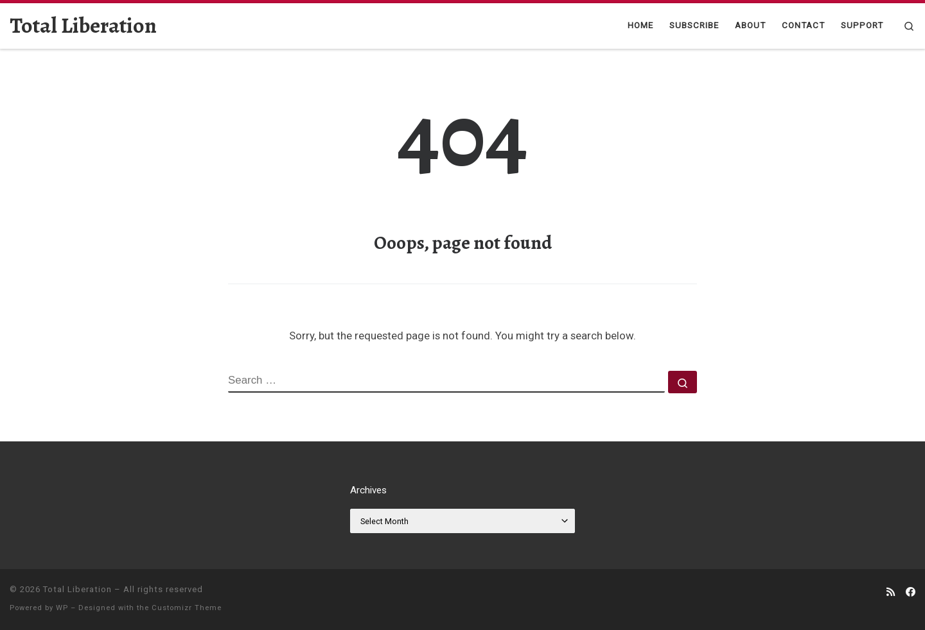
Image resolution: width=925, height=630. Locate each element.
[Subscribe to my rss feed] (890, 592)
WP (62, 608)
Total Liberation (77, 589)
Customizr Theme (187, 608)
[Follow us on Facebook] (910, 592)
